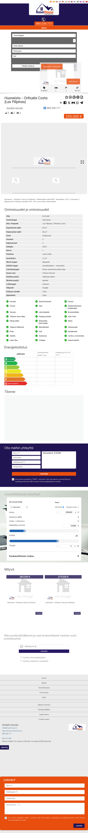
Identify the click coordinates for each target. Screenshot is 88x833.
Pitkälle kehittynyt (28, 66)
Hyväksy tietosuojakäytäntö (34, 657)
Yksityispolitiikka (44, 710)
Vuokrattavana (44, 688)
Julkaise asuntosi (44, 705)
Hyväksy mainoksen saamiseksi (35, 661)
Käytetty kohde (72, 507)
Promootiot (44, 692)
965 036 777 (6, 734)
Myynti (44, 683)
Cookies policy (44, 719)
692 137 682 (6, 738)
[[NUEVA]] (59, 507)
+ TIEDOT (39, 613)
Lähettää (44, 474)
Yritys (44, 697)
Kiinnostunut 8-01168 (59, 460)
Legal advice (44, 714)
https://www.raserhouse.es (12, 731)
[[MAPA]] (4, 747)
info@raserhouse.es (9, 728)
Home (44, 678)
